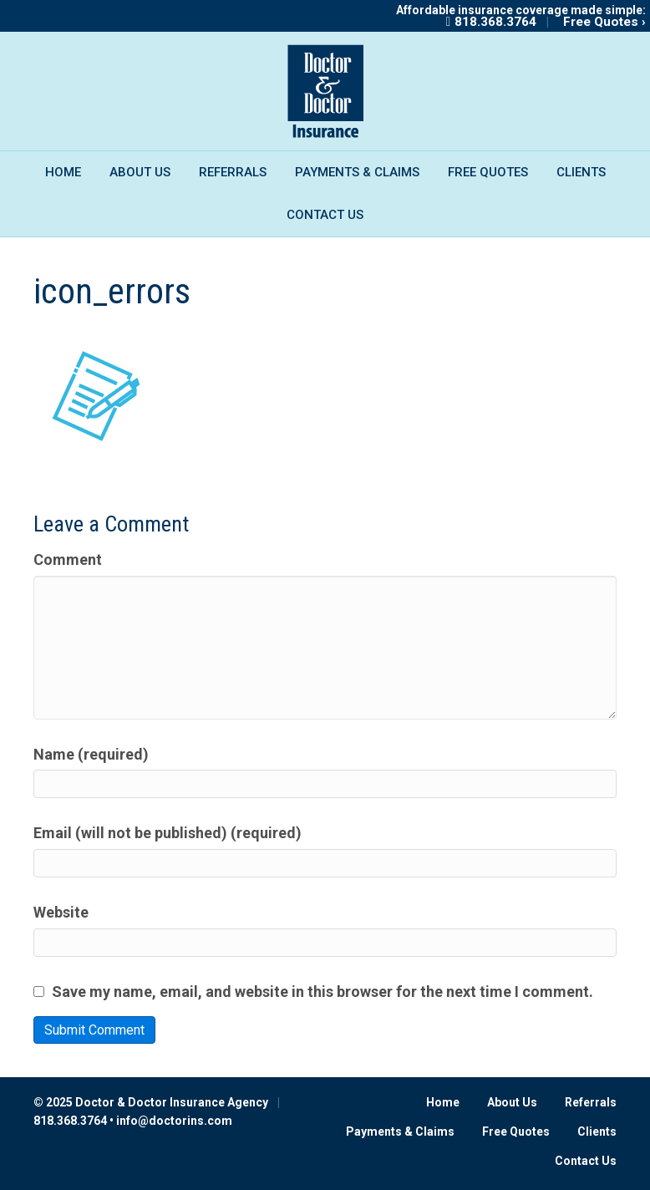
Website (61, 912)
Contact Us (325, 214)
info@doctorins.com (174, 1120)
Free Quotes (488, 172)
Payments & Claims (357, 172)
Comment (67, 559)
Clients (581, 172)
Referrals (233, 172)
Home (63, 172)
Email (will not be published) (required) (167, 833)
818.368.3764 (495, 21)
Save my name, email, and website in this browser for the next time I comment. (322, 991)
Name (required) (91, 754)
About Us (139, 172)
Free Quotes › (604, 21)
